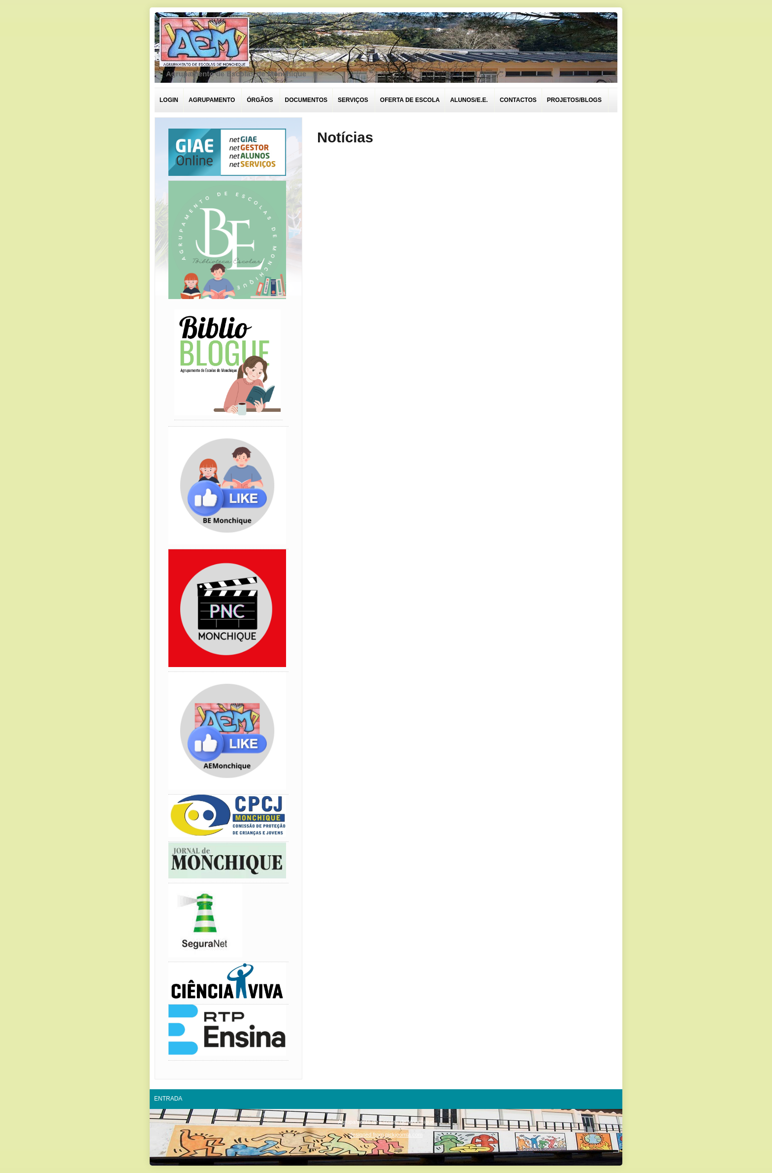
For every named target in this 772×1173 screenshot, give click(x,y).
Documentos (306, 100)
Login (169, 100)
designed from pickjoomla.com (386, 1135)
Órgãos (260, 100)
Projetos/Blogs (574, 100)
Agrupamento (212, 100)
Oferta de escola (410, 100)
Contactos (518, 100)
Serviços (353, 100)
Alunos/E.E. (469, 100)
